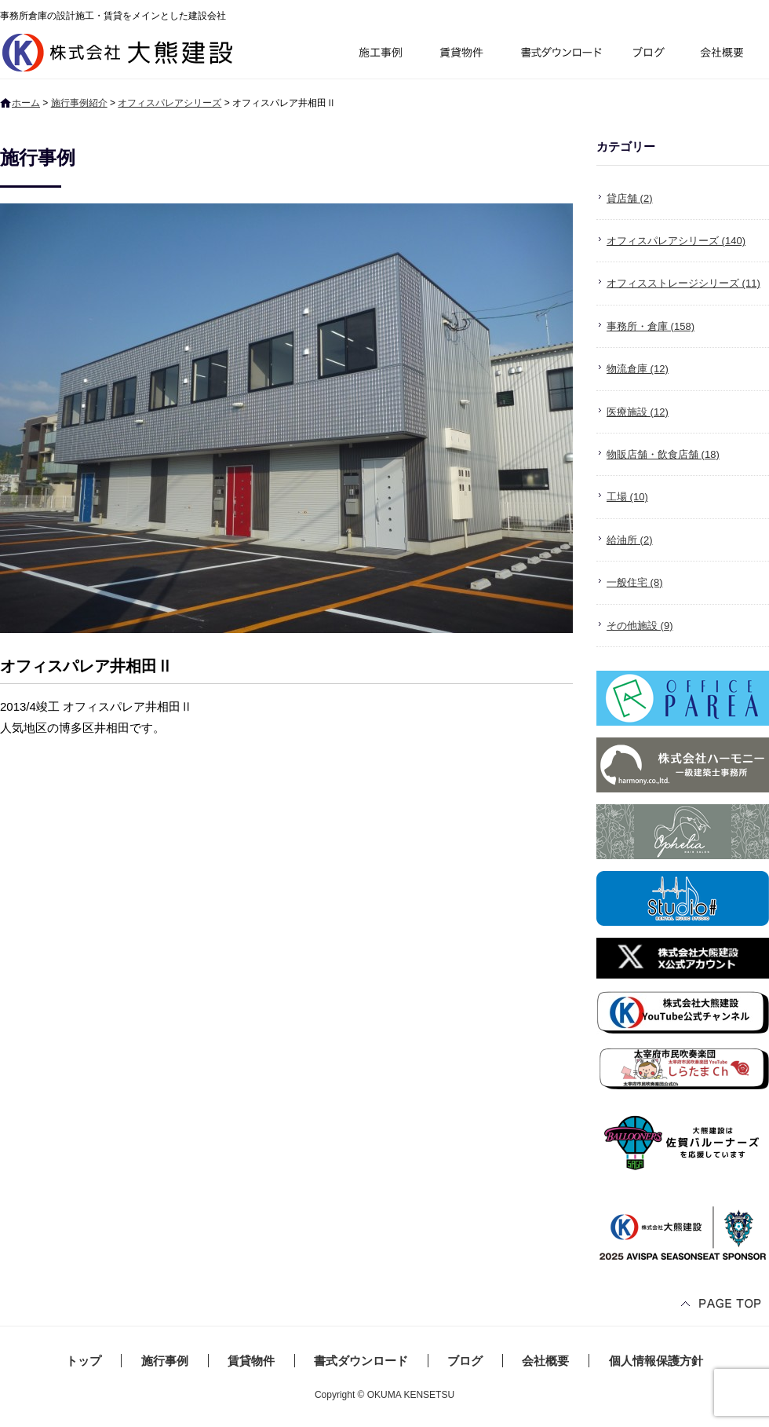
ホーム (26, 102)
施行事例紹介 (79, 102)
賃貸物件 (462, 54)
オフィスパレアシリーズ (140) (676, 241)
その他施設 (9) (640, 625)
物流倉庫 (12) (638, 369)
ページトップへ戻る (722, 1305)
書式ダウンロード (559, 54)
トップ (83, 1360)
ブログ (651, 54)
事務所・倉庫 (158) (650, 326)
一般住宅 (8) (635, 582)
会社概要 (728, 54)
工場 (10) (627, 497)
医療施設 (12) (638, 412)
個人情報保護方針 (656, 1360)
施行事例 (379, 54)
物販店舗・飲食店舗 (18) (663, 454)
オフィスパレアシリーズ (169, 102)
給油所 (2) (630, 540)
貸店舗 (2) (630, 198)
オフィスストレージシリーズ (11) (683, 283)
